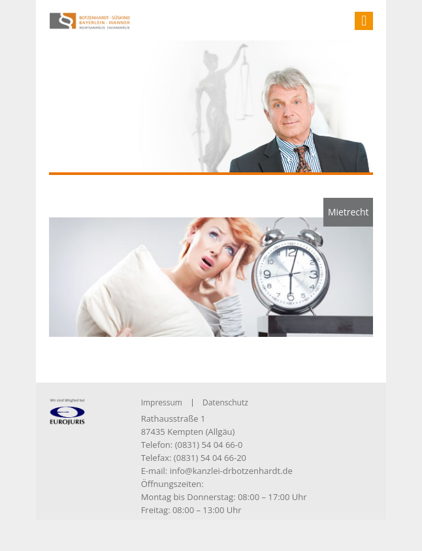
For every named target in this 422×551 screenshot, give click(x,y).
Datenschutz (225, 402)
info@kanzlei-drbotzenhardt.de (231, 471)
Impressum (161, 402)
